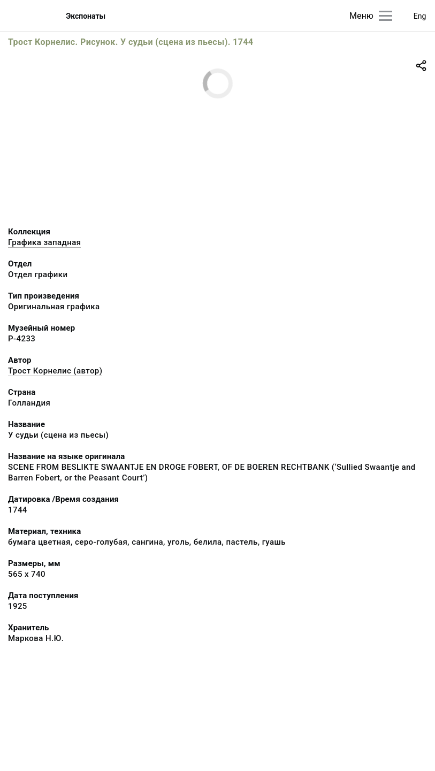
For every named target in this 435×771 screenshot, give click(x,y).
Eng (420, 16)
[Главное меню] (385, 15)
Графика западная (44, 242)
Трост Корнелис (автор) (55, 371)
